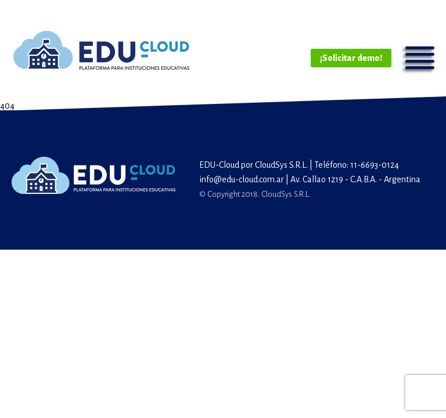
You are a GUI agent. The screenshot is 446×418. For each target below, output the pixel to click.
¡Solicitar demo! (351, 58)
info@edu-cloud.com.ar (241, 179)
